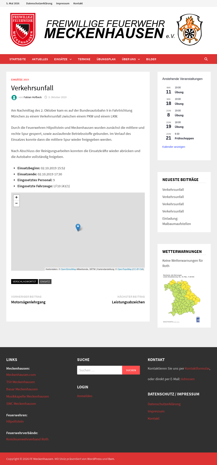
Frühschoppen (184, 138)
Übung (179, 92)
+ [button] (16, 198)
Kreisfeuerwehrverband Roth (27, 439)
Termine (84, 59)
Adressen (188, 379)
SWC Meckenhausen (21, 403)
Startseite (17, 59)
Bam (111, 459)
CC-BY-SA (138, 269)
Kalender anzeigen (173, 146)
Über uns (129, 59)
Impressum (62, 3)
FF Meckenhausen (41, 459)
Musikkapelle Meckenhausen (27, 396)
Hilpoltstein (15, 421)
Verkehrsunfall (173, 189)
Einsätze (61, 59)
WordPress (94, 459)
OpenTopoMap (124, 269)
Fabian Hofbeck (33, 97)
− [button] (16, 204)
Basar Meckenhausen (22, 389)
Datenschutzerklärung (39, 3)
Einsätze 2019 (20, 79)
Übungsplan (106, 59)
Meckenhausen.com (21, 374)
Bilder (151, 59)
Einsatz (45, 281)
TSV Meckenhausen (20, 382)
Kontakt (78, 3)
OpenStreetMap (68, 269)
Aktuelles (40, 59)
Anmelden (84, 396)
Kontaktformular (197, 368)
